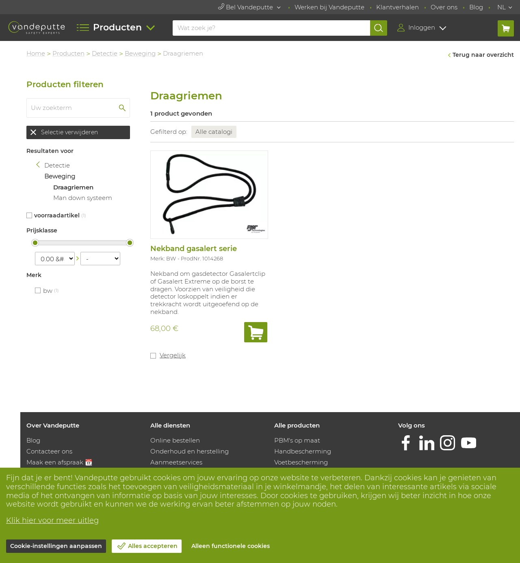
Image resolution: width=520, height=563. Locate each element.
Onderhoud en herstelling (189, 451)
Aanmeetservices (176, 462)
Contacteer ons (49, 451)
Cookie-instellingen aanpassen (56, 546)
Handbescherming (302, 451)
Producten (68, 53)
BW (47, 290)
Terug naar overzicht (483, 54)
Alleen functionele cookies (230, 546)
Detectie (104, 53)
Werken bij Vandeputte (329, 7)
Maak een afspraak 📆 (59, 462)
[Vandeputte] (36, 27)
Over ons (444, 7)
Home (35, 53)
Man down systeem (82, 198)
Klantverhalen (397, 7)
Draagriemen (73, 187)
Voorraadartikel (57, 215)
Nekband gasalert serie (193, 248)
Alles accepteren (153, 546)
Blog (476, 7)
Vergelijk (173, 355)
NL (501, 7)
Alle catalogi (213, 131)
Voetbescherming (301, 462)
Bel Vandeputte (246, 7)
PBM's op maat (297, 440)
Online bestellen (175, 440)
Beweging (140, 53)
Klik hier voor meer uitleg (52, 520)
